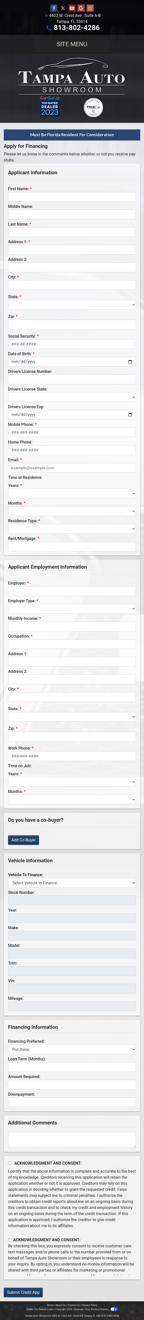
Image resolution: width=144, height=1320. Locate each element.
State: (13, 296)
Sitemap (78, 1309)
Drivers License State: (27, 389)
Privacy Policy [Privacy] (89, 1305)
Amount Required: (24, 1076)
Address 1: (17, 241)
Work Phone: (19, 748)
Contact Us (73, 1305)
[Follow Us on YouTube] (72, 8)
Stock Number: (21, 892)
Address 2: (17, 259)
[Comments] (72, 1140)
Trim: (12, 963)
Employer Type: (21, 600)
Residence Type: (23, 520)
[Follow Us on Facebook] (53, 8)
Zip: (11, 316)
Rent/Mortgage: (22, 538)
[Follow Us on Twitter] (62, 8)
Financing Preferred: (26, 1041)
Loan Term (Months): (27, 1059)
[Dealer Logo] (72, 88)
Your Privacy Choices (101, 1309)
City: (12, 277)
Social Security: (22, 336)
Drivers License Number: (30, 371)
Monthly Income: (23, 618)
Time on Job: (19, 765)
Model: (14, 945)
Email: (13, 459)
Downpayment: (21, 1094)
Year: (12, 910)
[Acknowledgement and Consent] (9, 1163)
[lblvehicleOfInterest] (72, 883)
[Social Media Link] (90, 8)
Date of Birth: (20, 353)
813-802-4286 (77, 27)
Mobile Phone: (21, 424)
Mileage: (15, 998)
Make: (13, 927)
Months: (15, 503)
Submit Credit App (23, 1292)
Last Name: (18, 224)
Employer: (17, 583)
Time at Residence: (25, 477)
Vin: (11, 980)
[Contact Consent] (9, 1240)
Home (50, 1305)
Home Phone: (20, 442)
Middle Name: (20, 206)
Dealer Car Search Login (39, 1309)
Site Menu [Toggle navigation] (72, 44)
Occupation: (19, 636)
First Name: (18, 188)
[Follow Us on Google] (81, 8)
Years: (13, 485)
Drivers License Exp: (26, 406)
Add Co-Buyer (23, 840)
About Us (60, 1305)
